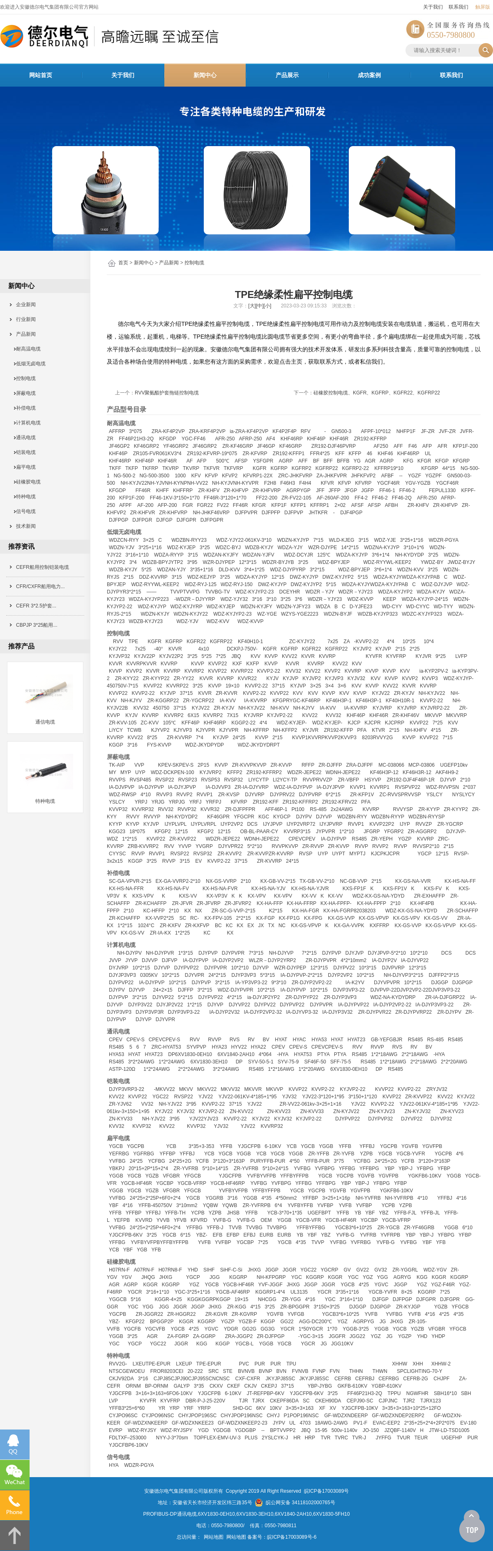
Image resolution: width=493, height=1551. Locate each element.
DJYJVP (355, 953)
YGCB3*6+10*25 (353, 1227)
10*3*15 (367, 968)
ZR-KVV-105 (122, 723)
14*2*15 (350, 547)
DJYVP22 (163, 997)
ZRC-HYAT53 (166, 1047)
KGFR (259, 468)
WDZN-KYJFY (256, 606)
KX (187, 911)
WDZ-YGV (435, 1270)
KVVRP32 (142, 809)
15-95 (321, 1430)
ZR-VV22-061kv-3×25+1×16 (310, 1104)
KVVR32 (209, 809)
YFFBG (347, 1168)
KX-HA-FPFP (371, 903)
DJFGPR (186, 520)
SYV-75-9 (288, 1062)
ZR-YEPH (382, 839)
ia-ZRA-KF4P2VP (249, 431)
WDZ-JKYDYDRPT (258, 745)
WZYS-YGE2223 (299, 614)
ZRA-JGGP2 (239, 1336)
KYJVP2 (362, 649)
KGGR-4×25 (168, 1299)
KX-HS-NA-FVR (220, 888)
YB (358, 1213)
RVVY (132, 817)
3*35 (199, 1386)
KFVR (327, 483)
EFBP (232, 1235)
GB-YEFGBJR (387, 1039)
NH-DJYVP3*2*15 (403, 975)
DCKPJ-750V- (242, 649)
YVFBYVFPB (261, 1176)
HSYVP (372, 780)
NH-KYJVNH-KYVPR (235, 483)
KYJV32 (356, 678)
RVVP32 (186, 809)
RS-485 (318, 809)
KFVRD (199, 1220)
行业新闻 (23, 319)
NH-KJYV (131, 700)
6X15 (193, 715)
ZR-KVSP (229, 794)
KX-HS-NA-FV (173, 888)
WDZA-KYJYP (352, 555)
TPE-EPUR (208, 1364)
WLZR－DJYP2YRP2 (272, 960)
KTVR (378, 730)
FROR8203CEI (167, 1371)
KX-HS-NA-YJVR (310, 888)
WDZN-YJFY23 (293, 606)
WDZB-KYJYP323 (378, 614)
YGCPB (135, 1146)
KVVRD (143, 1220)
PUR (260, 1364)
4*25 (364, 1285)
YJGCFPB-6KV (126, 1235)
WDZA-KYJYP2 (395, 592)
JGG (215, 1277)
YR (161, 1408)
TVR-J (359, 1438)
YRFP (204, 1408)
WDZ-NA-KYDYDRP (392, 997)
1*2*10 (346, 831)
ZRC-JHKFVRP (295, 476)
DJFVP (169, 960)
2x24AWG (342, 809)
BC (218, 925)
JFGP (350, 490)
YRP (174, 1408)
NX (198, 911)
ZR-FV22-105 (296, 498)
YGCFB (132, 1329)
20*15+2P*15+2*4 (148, 1168)
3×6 (342, 686)
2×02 (340, 505)
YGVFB (409, 1146)
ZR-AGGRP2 (422, 831)
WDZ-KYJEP (181, 547)
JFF (320, 490)
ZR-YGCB (389, 1227)
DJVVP (150, 960)
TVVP (317, 1242)
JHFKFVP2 (363, 476)
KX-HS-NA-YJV (268, 888)
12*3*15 (247, 562)
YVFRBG (360, 1242)
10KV (275, 1408)
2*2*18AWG (414, 1054)
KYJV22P (144, 656)
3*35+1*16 (201, 570)
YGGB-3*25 (356, 1329)
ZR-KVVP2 (230, 854)
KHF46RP (292, 439)
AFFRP (117, 431)
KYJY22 (118, 649)
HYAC (299, 1039)
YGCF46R (388, 483)
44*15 (448, 468)
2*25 (415, 649)
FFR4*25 (320, 453)
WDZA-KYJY (431, 592)
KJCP (354, 723)
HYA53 (319, 1039)
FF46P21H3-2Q (136, 439)
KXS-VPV (143, 896)
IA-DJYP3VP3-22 (434, 1005)
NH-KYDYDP (409, 555)
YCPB (388, 1205)
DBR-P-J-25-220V (206, 1401)
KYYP (115, 824)
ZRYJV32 (436, 1089)
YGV (126, 1277)
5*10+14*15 (215, 1168)
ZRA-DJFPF (359, 765)
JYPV (279, 1423)
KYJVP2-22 (280, 715)
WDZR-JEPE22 (304, 772)
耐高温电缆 (26, 349)
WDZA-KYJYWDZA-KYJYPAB (406, 577)
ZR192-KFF (266, 802)
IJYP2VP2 (232, 824)
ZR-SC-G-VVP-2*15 (234, 911)
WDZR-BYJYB (278, 562)
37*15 (278, 686)
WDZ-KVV (218, 621)
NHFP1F (406, 431)
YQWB (229, 1205)
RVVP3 (164, 794)
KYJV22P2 (171, 656)
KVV (255, 656)
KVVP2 (134, 671)
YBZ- (201, 1235)
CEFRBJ (365, 1378)
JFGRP (372, 831)
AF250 (380, 446)
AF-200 (145, 505)
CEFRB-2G (415, 1378)
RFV (306, 431)
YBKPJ (116, 1168)
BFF (328, 461)
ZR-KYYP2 (456, 809)
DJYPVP (208, 953)
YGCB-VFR (308, 1220)
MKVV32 (230, 1089)
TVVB (235, 1227)
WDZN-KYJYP (293, 540)
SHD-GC (242, 1408)
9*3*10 (279, 982)
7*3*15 (256, 953)
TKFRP (150, 468)
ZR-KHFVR (142, 512)
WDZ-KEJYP (201, 577)
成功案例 (369, 75)
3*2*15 (317, 570)
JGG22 (357, 1336)
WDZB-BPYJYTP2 (162, 562)
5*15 (363, 577)
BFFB (343, 461)
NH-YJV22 (170, 1104)
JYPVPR (325, 831)
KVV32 (293, 671)
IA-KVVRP (255, 700)
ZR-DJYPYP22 (302, 997)
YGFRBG (143, 1154)
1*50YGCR (311, 1329)
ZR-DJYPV (449, 1012)
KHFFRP (183, 490)
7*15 (318, 540)
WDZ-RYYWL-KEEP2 (387, 562)
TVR (325, 1438)
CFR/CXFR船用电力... (40, 586)
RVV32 (165, 809)
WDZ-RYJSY (142, 1430)
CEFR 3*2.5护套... (36, 606)
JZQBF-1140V (400, 1430)
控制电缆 (194, 263)
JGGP (272, 1270)
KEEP (389, 599)
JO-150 (371, 1430)
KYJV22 (380, 693)
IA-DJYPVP (151, 787)
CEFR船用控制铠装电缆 (42, 567)
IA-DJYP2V (384, 960)
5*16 (136, 1299)
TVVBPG (277, 1227)
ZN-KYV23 (451, 1111)
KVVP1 (358, 787)
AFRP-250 (250, 439)
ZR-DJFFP (330, 765)
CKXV (216, 1386)
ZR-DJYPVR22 (375, 1012)
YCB (171, 1146)
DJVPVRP (393, 968)
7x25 (332, 641)
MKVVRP (456, 715)
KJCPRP (394, 723)
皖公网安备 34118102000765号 (295, 1502)
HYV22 (239, 1047)
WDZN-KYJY (155, 614)
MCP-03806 (421, 765)
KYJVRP (382, 708)
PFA (361, 730)
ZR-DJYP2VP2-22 (312, 982)
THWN (380, 1371)
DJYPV (304, 817)
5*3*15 (267, 975)
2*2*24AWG (191, 1069)
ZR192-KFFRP (370, 439)
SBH (466, 1393)
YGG (382, 1277)
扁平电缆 (23, 467)
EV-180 (468, 1423)
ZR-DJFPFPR (240, 809)
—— (152, 592)
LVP (113, 1401)
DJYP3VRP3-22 (126, 1089)
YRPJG (176, 802)
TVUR (403, 1438)
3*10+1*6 (413, 547)
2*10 (465, 780)
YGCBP (164, 1183)
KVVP (271, 656)
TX (271, 925)
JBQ (236, 656)
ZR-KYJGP (408, 1307)
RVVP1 (204, 794)
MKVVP (433, 715)
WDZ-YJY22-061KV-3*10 (244, 540)
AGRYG (402, 1277)
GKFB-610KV (352, 1386)
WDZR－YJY (320, 592)
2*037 (469, 787)
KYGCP (281, 817)
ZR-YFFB (319, 1154)
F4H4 (305, 483)
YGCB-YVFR (410, 1154)
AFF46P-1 (276, 809)
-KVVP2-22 (366, 641)
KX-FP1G (289, 918)
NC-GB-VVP (353, 881)
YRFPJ (213, 802)
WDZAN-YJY (171, 570)
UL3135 (299, 1292)
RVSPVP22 (407, 787)
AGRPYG (363, 1321)
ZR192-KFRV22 (339, 802)
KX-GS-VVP (341, 918)
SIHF (208, 1270)
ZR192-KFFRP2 (264, 772)
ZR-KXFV (170, 925)
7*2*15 (309, 953)
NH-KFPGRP (271, 1277)
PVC (244, 1364)
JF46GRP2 (204, 446)
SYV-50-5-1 (261, 1062)
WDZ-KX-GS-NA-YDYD (378, 896)
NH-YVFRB (367, 1198)
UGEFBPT (319, 1213)
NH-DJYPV (129, 953)
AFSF (357, 505)
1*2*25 (182, 933)
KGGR (335, 1277)
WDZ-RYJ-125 (200, 584)
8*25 (152, 737)
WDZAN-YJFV (258, 555)
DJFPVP (293, 512)
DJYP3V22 (140, 1005)
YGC (296, 1277)
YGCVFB (155, 1329)
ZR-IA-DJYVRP (252, 787)
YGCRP (330, 1270)
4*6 (459, 1154)
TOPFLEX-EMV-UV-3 (217, 1438)
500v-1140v (344, 1430)
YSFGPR (263, 461)
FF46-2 (407, 490)
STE (227, 1371)
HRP (310, 1438)
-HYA (282, 1054)
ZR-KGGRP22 (163, 700)
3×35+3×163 (300, 1408)
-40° (158, 649)
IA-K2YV (355, 982)
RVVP (361, 846)
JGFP (367, 490)
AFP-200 (167, 505)
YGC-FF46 (193, 439)
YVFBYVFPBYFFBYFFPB (159, 1242)
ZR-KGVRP (244, 1314)
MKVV (186, 1089)
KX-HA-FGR (305, 911)
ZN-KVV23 (278, 1111)
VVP (139, 765)
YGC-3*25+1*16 (192, 1292)
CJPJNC (388, 1401)
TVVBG (254, 1227)
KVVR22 (247, 678)
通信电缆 (45, 722)
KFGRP (461, 461)
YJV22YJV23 (203, 1119)
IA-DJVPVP (121, 787)
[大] (252, 306)
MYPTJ (357, 854)
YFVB (180, 1220)
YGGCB (118, 1299)
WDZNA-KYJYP (381, 547)
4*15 (436, 730)
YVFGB (296, 1314)
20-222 (195, 1371)
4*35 (266, 1198)
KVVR (175, 649)
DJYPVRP (310, 794)
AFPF (125, 505)
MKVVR (253, 1089)
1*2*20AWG (311, 1069)
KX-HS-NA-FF (460, 881)
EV (198, 861)
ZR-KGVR (216, 1314)
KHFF (162, 490)
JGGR (289, 1270)
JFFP (335, 490)
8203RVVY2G (377, 737)
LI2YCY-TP (285, 780)
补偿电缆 (23, 408)
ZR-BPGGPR (294, 1307)
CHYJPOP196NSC (242, 1415)
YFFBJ (367, 1146)
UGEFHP (451, 1438)
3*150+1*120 (362, 1097)
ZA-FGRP (178, 1336)
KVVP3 (430, 678)
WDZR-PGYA (443, 540)
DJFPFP (271, 512)
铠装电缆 (23, 452)
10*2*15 (141, 968)
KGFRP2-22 (355, 468)
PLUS (251, 1438)
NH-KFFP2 (285, 730)
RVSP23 (187, 780)
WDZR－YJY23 (356, 592)
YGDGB (221, 1430)
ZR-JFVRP (209, 903)
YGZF (414, 476)
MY (112, 772)
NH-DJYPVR (160, 953)
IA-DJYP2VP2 (227, 960)
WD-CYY (392, 606)
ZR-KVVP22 (182, 839)
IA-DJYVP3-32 (302, 1012)
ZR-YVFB (343, 1154)
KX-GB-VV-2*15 (277, 881)
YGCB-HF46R (136, 1183)
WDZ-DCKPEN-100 (172, 772)
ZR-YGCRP (450, 824)
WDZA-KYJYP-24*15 (425, 599)
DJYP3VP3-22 (184, 1012)
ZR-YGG (291, 1299)
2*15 (128, 577)
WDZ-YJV (187, 621)
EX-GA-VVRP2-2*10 (177, 881)
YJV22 (205, 1097)
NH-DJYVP (281, 953)
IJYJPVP (272, 824)
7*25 (221, 656)
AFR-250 (225, 439)
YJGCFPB (249, 1146)
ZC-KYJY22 (302, 641)
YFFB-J (215, 1227)
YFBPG (425, 1168)
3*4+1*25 (254, 570)
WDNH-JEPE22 (343, 772)
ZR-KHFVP (235, 490)
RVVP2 (184, 794)
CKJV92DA (121, 1378)
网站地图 (213, 1537)
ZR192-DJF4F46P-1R (411, 780)
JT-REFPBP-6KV (265, 1393)
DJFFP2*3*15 (444, 975)
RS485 (359, 839)
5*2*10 (254, 846)
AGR (370, 461)
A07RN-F (144, 1270)
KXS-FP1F (354, 888)
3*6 (298, 599)
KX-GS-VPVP (374, 918)
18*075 (137, 831)
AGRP (286, 461)
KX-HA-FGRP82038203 (349, 911)
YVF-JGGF (270, 1285)
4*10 (146, 794)
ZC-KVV (150, 723)
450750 (161, 708)
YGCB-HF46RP (227, 1183)
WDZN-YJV (121, 547)
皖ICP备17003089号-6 (291, 1537)
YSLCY (434, 794)
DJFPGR (142, 520)
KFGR (424, 461)
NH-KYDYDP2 (182, 817)
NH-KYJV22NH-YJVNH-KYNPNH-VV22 (164, 483)
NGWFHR (417, 1393)
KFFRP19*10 (388, 468)
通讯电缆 (23, 437)
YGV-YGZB (417, 483)
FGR (187, 505)
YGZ (368, 1277)
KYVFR (374, 656)
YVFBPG (325, 1168)
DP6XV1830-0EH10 (190, 1054)
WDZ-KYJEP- (291, 723)
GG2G (249, 1329)
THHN (356, 1371)
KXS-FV (433, 888)
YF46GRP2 (175, 446)
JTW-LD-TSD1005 (449, 1430)
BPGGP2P (161, 1321)
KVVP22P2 (381, 824)
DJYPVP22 (186, 968)
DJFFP (185, 990)
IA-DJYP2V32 (224, 1012)
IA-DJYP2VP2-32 (263, 1012)
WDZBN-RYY (352, 817)
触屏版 (482, 7)
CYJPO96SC (123, 1415)
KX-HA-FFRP (301, 903)
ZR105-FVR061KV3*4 (157, 453)
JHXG (254, 1270)
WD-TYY (443, 606)
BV (266, 1039)
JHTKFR (318, 512)
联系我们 (458, 7)
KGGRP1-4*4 (270, 1292)
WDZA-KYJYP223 (148, 599)
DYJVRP (118, 968)
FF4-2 (361, 498)
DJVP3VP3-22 (349, 990)
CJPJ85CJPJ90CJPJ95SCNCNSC (192, 1378)
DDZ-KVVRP (153, 577)
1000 (180, 476)
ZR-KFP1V (362, 794)
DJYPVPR (233, 953)
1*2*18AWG (384, 1054)
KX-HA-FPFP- (335, 903)
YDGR (231, 1329)
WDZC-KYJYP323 (422, 614)
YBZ (383, 1213)
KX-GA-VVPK (349, 925)
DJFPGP (118, 520)
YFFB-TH (175, 1213)
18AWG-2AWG (331, 1423)
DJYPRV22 (282, 794)
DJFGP (164, 520)
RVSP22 (164, 780)
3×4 (329, 686)
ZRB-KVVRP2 (143, 846)
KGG (422, 1277)
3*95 (192, 562)
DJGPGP (462, 982)
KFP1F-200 (465, 446)
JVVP (115, 960)
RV (251, 1039)
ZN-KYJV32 (418, 1111)
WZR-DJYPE (322, 547)
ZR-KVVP (281, 765)
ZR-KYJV (404, 693)
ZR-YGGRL (405, 1270)
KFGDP (167, 439)
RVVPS (117, 780)
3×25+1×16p (336, 1198)
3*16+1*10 (136, 555)
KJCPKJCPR (385, 854)
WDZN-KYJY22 (191, 614)
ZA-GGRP (204, 1336)
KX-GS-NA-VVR (413, 881)
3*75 (339, 1161)
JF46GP (266, 446)
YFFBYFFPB (294, 1176)
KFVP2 (229, 476)
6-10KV (273, 1146)
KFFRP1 (319, 505)
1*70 (332, 1329)
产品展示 (287, 75)
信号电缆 (23, 511)
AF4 (270, 439)
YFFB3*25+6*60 (127, 1408)
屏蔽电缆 (23, 393)
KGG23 (117, 831)
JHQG (148, 1277)
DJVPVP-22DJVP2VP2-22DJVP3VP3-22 (415, 990)
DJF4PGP (351, 512)
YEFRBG (119, 1154)
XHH (417, 1364)
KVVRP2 (194, 671)
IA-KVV (228, 700)
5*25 (146, 570)
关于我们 (433, 7)
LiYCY (116, 730)
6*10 (467, 1227)
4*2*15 (234, 997)
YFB (440, 1242)
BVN (281, 1371)
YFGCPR (244, 817)
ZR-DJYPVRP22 (413, 1012)
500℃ (222, 461)
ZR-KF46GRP (237, 446)
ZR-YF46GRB (419, 1227)
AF (190, 461)
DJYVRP (254, 794)
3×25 (148, 540)
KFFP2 (234, 772)
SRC (213, 1371)
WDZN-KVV (410, 570)
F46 (412, 446)
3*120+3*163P (229, 1161)
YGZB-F (247, 1321)
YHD (192, 1270)
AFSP (241, 461)
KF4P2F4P (284, 431)
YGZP (405, 839)
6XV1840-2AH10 (235, 1054)
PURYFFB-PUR (267, 1161)
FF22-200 (266, 498)
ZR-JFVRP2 (238, 903)
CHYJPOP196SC (197, 1415)
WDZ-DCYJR (298, 555)
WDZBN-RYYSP (426, 817)
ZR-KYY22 (126, 678)
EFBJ (250, 1235)
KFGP (442, 461)
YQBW (210, 1205)
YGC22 (160, 1097)
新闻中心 (205, 75)
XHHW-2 (441, 1364)
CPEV (115, 1039)
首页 (123, 263)
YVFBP (325, 1205)
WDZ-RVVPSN (442, 787)
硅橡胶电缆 (26, 482)
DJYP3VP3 (243, 975)
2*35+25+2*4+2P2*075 (429, 1423)
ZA (346, 641)
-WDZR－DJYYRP (194, 599)
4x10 (203, 649)
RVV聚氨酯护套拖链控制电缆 (167, 393)
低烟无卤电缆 (28, 364)
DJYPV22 (344, 968)
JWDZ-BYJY (461, 562)
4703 (305, 1423)
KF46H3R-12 (417, 772)
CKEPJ (269, 1386)
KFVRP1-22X (258, 476)
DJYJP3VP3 (122, 975)
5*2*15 (185, 997)
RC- (194, 918)
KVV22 (289, 656)
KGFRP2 (301, 468)
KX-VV (309, 896)
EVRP (115, 1430)
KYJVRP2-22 (435, 708)
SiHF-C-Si (231, 1270)
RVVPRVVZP (317, 780)
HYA (114, 1465)
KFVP (211, 476)
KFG (408, 461)
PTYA (323, 1054)
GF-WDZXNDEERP (346, 1415)
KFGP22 (135, 1321)
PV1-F (360, 1423)
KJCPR (372, 723)
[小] (268, 306)
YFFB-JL (430, 1213)
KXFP (252, 664)
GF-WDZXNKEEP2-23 (242, 1423)
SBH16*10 (445, 1393)
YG (357, 461)
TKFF (115, 468)
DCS (252, 824)
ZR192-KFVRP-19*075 (212, 453)
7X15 (232, 715)
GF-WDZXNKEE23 (193, 1423)
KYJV (272, 678)
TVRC (341, 1438)
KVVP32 (118, 809)
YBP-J (405, 1168)
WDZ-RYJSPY (177, 1430)
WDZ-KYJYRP (186, 606)
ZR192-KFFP (338, 730)
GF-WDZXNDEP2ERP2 (398, 1415)
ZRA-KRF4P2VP (207, 431)
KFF (340, 453)
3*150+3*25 (327, 1307)
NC (282, 925)
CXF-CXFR (247, 1378)
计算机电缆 (26, 423)
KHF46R (338, 439)
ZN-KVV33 (312, 1111)
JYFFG (383, 1438)
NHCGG (267, 1299)
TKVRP (170, 468)
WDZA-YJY (289, 547)
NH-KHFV (415, 730)
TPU (291, 1364)
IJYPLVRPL (203, 824)
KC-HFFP (154, 911)
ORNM (133, 1386)
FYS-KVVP (159, 745)
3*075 (135, 431)
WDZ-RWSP (122, 794)
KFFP (355, 453)
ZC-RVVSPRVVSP (400, 794)
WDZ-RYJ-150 (237, 584)
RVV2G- (118, 1364)
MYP (125, 772)
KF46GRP (290, 446)
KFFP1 (298, 505)
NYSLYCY (463, 794)
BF (316, 461)
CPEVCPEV (301, 839)
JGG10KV (342, 1344)
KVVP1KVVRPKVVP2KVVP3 (324, 737)
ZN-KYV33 (120, 1119)
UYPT (338, 854)
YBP (389, 1168)
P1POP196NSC (301, 1415)
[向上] (472, 1526)
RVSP (305, 854)
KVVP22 (217, 664)
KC (229, 925)
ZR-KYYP (429, 809)
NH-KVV (279, 708)
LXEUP (184, 1364)
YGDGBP (245, 1430)
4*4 (390, 641)
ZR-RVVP (313, 846)
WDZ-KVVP (360, 599)
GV (347, 1270)
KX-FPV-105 (218, 918)
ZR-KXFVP (197, 925)
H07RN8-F (170, 1270)
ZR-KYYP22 (156, 678)
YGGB (326, 1146)
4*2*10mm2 (353, 960)
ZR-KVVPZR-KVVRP (270, 854)
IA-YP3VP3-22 (251, 982)
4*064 (264, 1054)
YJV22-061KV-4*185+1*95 (248, 1097)
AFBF (387, 476)
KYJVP (383, 649)
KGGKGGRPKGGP (208, 1299)
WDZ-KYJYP (152, 606)
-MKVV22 (164, 1089)
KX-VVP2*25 (159, 918)
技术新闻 (23, 526)
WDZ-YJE (385, 540)
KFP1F (278, 505)
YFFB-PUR (317, 1161)
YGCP (424, 854)
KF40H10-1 (250, 641)
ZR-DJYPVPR (321, 960)
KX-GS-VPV (406, 918)
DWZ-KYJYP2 (338, 577)
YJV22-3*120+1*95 (323, 1097)
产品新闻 (169, 263)
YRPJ (141, 802)
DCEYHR (289, 592)
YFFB (226, 1146)
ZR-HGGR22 (181, 1314)
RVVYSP (402, 809)
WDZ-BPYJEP (334, 562)
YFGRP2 (394, 831)
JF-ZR (428, 431)
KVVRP (327, 656)
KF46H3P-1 (339, 700)
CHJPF (441, 1378)
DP (239, 1062)
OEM (266, 1220)
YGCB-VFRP (191, 1183)
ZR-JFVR (182, 903)
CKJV (250, 1386)
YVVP (184, 846)
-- (401, 476)
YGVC (381, 1285)
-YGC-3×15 (310, 1336)
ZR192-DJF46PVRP (333, 446)
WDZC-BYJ (228, 547)
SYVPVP (196, 1047)
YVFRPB (390, 1235)
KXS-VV (188, 896)
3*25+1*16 (411, 540)
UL (428, 453)
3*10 (271, 599)
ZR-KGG (236, 1307)
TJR (243, 1401)
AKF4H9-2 (446, 772)
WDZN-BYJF (338, 614)
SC (182, 918)
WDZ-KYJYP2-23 (254, 592)
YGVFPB (432, 1146)
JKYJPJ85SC (280, 1378)
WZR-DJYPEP (219, 562)
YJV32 (289, 1097)
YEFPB (122, 1220)
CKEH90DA (328, 1401)
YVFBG (117, 1161)
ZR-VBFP (348, 780)
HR (296, 1438)
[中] (260, 306)
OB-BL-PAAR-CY (259, 831)
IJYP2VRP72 (300, 824)
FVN (335, 1371)
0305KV (149, 975)
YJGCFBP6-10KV (128, 1445)
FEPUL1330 (442, 490)
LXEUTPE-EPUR (151, 1364)
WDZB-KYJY (259, 547)
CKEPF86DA (284, 1401)
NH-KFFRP (256, 730)
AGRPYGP (298, 490)
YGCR (135, 1292)
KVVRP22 (242, 671)
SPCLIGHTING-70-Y (419, 1371)
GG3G (267, 1329)
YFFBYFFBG (310, 1227)
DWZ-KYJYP (304, 577)
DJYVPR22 (230, 846)
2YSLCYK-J (275, 1438)
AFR (442, 446)
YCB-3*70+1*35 (284, 1213)
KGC (263, 817)
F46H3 (287, 483)
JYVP (131, 960)
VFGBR (171, 1176)
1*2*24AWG (172, 1062)
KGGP (116, 745)
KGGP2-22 (243, 723)
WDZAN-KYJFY (220, 555)
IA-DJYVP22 (414, 960)
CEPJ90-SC (360, 1401)
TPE (133, 641)
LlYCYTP (259, 780)
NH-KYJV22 (432, 693)
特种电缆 (23, 496)
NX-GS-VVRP (221, 881)
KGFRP (278, 468)
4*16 (461, 1198)
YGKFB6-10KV (424, 1176)
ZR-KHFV (208, 490)
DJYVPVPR (387, 982)
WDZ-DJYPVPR (235, 990)
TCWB (134, 730)
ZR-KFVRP (255, 453)
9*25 (440, 656)
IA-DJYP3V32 (337, 1012)
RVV (118, 641)
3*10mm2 (186, 1205)
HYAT (281, 1039)
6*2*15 (333, 794)
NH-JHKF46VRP (211, 512)
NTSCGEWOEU (127, 1371)
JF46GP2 (119, 446)
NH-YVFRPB (399, 1198)
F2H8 (270, 483)
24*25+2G (180, 1161)
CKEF (233, 1386)
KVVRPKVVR (142, 664)
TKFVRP (233, 468)
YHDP (438, 1336)
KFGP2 (162, 831)
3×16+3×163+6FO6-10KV (164, 1393)
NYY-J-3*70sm (172, 1438)
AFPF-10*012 (376, 431)
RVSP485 (140, 780)
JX (261, 925)
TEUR (421, 1438)
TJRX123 (430, 1401)
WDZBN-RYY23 (189, 540)
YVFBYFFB (300, 1205)
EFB (217, 1235)
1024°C (146, 925)
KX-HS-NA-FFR (126, 888)
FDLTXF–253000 (127, 1438)
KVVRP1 (379, 787)
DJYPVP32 (380, 1119)
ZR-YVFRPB (257, 1205)
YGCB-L (244, 1344)
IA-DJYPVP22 (353, 1005)
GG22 (287, 1321)
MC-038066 (391, 765)
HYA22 (258, 1047)
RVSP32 (233, 780)
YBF (113, 1205)
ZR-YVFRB (185, 1168)
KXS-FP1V (395, 888)
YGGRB (214, 1198)
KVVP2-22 (268, 671)
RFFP (308, 765)
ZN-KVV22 (241, 1111)
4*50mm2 (286, 1198)
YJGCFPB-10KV (359, 1408)
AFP (427, 446)
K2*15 (276, 911)
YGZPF (433, 476)
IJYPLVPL (175, 824)
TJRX (258, 1401)
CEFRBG (388, 1378)
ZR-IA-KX (160, 933)
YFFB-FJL (405, 1213)
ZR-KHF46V (405, 715)
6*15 (185, 1235)
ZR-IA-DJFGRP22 (445, 997)
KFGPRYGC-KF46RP (296, 700)
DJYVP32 (441, 1119)
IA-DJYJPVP (182, 787)
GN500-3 (342, 431)
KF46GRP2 (146, 446)
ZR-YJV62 (120, 1104)
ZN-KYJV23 (382, 1111)
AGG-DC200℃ (315, 1321)
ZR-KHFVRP (266, 490)
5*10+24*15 (275, 1168)
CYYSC (117, 854)
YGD (203, 1430)
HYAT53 (303, 1054)
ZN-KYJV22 (346, 1111)
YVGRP (204, 846)
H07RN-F (119, 1270)
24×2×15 (162, 990)
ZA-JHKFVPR (331, 476)
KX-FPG (313, 918)
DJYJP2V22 (170, 1005)
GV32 (380, 1270)
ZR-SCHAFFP (462, 911)
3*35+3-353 (201, 1146)
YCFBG (156, 1161)
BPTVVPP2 (282, 1430)
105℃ (169, 723)
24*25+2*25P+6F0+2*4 (155, 1198)
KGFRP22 (327, 468)
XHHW (399, 1364)
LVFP (461, 656)
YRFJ (195, 802)
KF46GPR (218, 817)
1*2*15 (129, 839)
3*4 (133, 562)
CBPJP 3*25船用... (37, 625)
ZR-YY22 (184, 678)
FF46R (143, 490)
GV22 (362, 1270)
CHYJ (273, 1415)
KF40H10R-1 (400, 700)
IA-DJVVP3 (217, 787)
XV (332, 1408)
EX (250, 925)
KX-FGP (265, 918)
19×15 (242, 1299)
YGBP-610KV (386, 1386)
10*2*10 (419, 953)
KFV (195, 476)
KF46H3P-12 (384, 772)
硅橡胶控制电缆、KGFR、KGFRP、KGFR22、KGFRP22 (376, 393)
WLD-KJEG (341, 540)
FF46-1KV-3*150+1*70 (175, 498)
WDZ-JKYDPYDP (204, 745)
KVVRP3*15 (296, 831)
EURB (266, 1235)
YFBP (444, 1168)
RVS (235, 1039)
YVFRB (368, 1235)
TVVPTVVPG (185, 592)
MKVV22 (207, 1089)
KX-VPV (257, 896)
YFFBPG (369, 1168)
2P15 (203, 765)
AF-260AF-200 (333, 498)
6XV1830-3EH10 (209, 1062)
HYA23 (219, 1047)
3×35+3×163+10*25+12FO (411, 1408)
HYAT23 (357, 1039)
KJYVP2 (160, 730)
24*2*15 (217, 975)
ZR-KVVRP (179, 737)
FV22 (223, 505)
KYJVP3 (334, 678)
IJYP (405, 824)
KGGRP (238, 1277)
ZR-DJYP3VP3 (340, 997)
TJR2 (409, 1401)
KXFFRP (379, 925)
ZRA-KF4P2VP (168, 431)
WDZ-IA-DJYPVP (293, 787)
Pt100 (297, 809)
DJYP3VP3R (150, 1012)
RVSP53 (210, 780)
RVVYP (152, 817)
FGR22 (205, 505)
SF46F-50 (315, 1062)
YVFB (345, 1205)
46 (369, 453)
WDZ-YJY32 (234, 599)
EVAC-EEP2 (386, 1423)
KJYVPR (205, 730)
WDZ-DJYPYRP (288, 570)
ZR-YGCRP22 (198, 700)
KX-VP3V (217, 896)
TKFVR (211, 468)
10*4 (429, 641)
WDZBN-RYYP (387, 817)
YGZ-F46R (443, 1285)
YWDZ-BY (432, 562)
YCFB (202, 1161)
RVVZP (423, 824)
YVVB (163, 1220)
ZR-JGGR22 (149, 1314)
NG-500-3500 (154, 476)
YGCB (116, 1146)
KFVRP (363, 483)
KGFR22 (196, 641)
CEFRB (342, 1378)
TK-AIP (117, 765)
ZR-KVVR (226, 693)
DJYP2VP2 (340, 975)
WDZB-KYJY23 (146, 621)
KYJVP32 (119, 656)
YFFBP (167, 1154)
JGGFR (337, 1336)
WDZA (323, 606)
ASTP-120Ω (122, 1069)
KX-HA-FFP (270, 903)
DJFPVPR (246, 512)
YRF (189, 1408)
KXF (237, 664)
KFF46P (191, 723)
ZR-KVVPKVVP (249, 765)
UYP (140, 772)
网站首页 (40, 75)
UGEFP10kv (454, 765)
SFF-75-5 (340, 1062)
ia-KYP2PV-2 (433, 671)
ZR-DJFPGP (270, 1336)
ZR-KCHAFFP (150, 903)
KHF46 (385, 453)
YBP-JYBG (320, 1386)
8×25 (406, 1292)
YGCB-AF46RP (233, 1292)
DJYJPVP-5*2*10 (387, 953)
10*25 (409, 641)
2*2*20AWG (454, 1062)
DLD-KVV (229, 570)
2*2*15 (243, 918)
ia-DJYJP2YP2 (263, 997)
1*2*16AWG (281, 1069)
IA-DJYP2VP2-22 (392, 1005)
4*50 (294, 1161)
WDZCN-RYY (124, 540)
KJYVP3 (182, 730)
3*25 (205, 547)
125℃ (323, 555)
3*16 (257, 599)
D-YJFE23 (361, 606)
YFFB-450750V (155, 1205)
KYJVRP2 (210, 772)
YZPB (366, 1154)
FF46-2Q (402, 498)
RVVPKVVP (285, 846)
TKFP (131, 468)
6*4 (278, 1205)
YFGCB (192, 1176)
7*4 (199, 737)
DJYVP (448, 780)
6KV (260, 1408)
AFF (398, 446)
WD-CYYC (417, 606)
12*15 (278, 577)
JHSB (233, 1213)
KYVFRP (396, 656)
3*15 (363, 540)
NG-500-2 (125, 476)
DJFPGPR (211, 520)
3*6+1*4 (380, 555)
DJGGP (439, 982)
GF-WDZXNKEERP (146, 1423)
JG (383, 1321)
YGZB (152, 1176)
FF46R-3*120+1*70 (225, 498)
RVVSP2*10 (425, 846)
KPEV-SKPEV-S (176, 765)
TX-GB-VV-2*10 (316, 881)
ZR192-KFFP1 (288, 453)
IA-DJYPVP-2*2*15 (302, 975)
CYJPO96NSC (158, 1415)
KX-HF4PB (422, 903)
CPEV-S (136, 1039)
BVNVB (246, 1371)
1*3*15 (185, 953)
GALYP (182, 1386)
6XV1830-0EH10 (348, 1069)
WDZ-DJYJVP (436, 584)
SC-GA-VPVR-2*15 (130, 881)
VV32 (147, 1104)
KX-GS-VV (435, 918)
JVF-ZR (447, 431)
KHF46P (316, 439)
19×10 (233, 686)
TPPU (394, 1393)
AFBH (391, 505)
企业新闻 (23, 304)
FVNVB (300, 1371)
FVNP (319, 1371)
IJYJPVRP (330, 824)
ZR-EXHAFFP (429, 896)
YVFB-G (222, 1220)
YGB (142, 1250)
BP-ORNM (156, 1386)
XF (322, 1408)
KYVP (132, 824)
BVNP (265, 1371)
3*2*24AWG (141, 1062)
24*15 (292, 861)
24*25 (239, 737)
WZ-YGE (267, 614)
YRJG (157, 802)
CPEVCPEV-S (164, 1039)
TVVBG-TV (217, 592)
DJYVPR (194, 975)
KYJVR (423, 656)
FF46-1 (387, 490)
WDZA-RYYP (169, 555)
